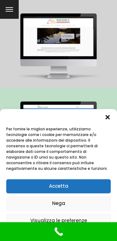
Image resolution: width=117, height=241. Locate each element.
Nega (58, 203)
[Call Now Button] (58, 231)
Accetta (58, 186)
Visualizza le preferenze (58, 220)
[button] (108, 117)
